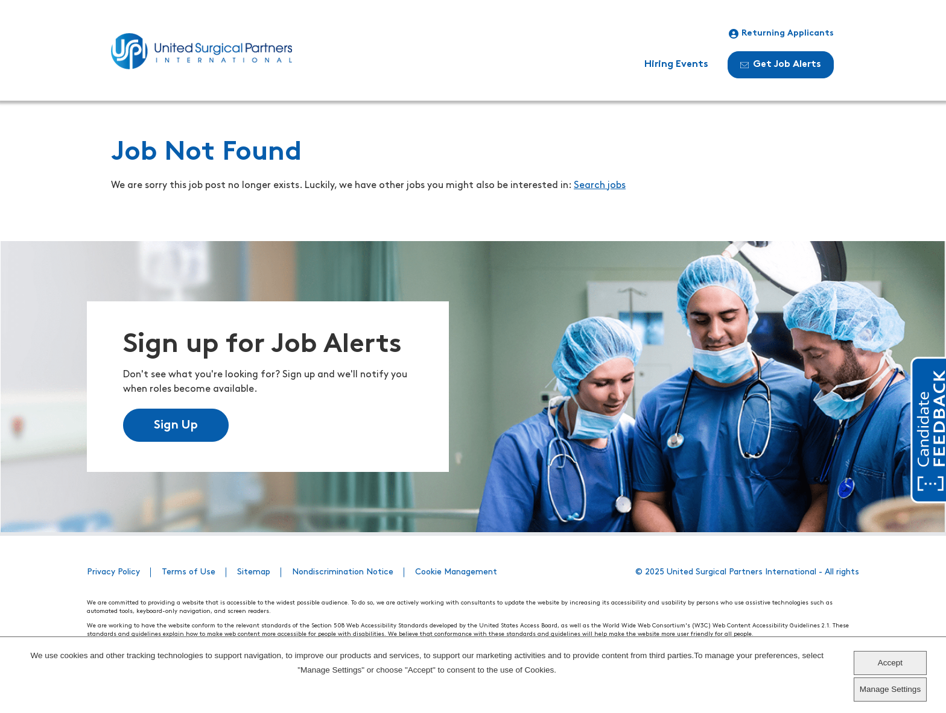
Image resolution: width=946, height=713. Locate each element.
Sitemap (253, 572)
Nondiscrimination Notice (342, 572)
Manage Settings (890, 689)
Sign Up (176, 425)
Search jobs (600, 185)
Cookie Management (456, 572)
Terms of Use (188, 572)
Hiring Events (676, 64)
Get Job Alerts (780, 64)
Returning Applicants (781, 34)
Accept (890, 662)
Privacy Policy (113, 572)
